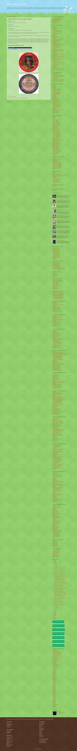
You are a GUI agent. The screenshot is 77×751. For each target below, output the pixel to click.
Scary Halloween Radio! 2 (42, 742)
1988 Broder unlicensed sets (56, 475)
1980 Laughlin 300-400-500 (56, 307)
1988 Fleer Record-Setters (56, 145)
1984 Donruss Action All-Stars (56, 89)
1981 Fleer (53, 117)
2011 (54, 618)
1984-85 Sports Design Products (56, 384)
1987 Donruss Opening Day (56, 100)
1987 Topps (54, 53)
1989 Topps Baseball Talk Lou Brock (57, 296)
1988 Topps (54, 57)
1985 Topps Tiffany (55, 542)
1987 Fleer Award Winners (56, 128)
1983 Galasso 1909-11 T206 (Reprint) (57, 359)
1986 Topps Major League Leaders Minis (58, 50)
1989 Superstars (54, 528)
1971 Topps (54, 698)
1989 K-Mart (54, 519)
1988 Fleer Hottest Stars (55, 142)
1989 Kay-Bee (54, 515)
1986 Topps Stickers (55, 78)
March (55, 566)
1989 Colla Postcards (55, 510)
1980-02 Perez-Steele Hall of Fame (57, 311)
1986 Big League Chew (55, 419)
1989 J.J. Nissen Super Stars (56, 513)
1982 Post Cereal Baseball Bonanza (57, 343)
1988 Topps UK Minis (55, 500)
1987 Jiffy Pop (54, 455)
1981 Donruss (54, 85)
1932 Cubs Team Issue (55, 660)
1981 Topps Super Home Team (56, 31)
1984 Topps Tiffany (55, 541)
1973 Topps (54, 700)
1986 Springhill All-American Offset (57, 434)
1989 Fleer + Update (55, 148)
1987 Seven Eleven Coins (55, 462)
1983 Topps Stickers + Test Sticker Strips (58, 75)
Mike (59, 711)
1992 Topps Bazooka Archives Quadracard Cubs (63, 230)
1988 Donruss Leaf (55, 276)
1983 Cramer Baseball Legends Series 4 (57, 356)
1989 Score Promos (55, 179)
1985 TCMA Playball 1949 (56, 410)
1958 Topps (54, 682)
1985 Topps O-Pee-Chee (55, 252)
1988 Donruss (54, 103)
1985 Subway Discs (55, 407)
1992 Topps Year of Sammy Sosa (61, 220)
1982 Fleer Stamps (55, 160)
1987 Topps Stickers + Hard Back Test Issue (58, 79)
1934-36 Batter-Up (55, 663)
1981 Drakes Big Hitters (55, 550)
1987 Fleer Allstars (55, 127)
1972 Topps (54, 699)
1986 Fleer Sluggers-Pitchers (56, 124)
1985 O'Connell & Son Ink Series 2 (57, 404)
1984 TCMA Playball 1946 (56, 387)
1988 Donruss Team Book (56, 107)
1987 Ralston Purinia (55, 461)
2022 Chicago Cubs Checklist (58, 645)
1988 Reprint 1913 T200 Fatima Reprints (58, 481)
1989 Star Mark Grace (55, 526)
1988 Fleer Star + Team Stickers (56, 167)
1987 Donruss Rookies (55, 101)
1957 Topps (54, 681)
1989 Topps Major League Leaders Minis (58, 68)
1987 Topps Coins (54, 55)
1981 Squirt (54, 325)
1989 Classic (54, 509)
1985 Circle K (54, 395)
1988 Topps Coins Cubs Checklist (58, 585)
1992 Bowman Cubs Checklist (61, 240)
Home (29, 101)
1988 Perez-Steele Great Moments (57, 494)
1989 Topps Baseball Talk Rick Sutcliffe (57, 297)
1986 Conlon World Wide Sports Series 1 (58, 423)
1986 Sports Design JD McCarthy (57, 435)
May (55, 563)
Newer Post (9, 101)
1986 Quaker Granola (55, 438)
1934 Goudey (54, 662)
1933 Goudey (54, 661)
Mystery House (9, 741)
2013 (54, 615)
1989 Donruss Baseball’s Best (56, 110)
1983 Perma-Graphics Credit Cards (57, 363)
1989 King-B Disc (54, 518)
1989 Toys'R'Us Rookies (55, 534)
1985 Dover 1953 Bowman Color (57, 396)
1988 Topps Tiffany (55, 545)
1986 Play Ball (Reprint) (55, 433)
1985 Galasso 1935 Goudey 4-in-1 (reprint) (58, 399)
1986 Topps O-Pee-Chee (55, 253)
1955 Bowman (54, 679)
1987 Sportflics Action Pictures (56, 465)
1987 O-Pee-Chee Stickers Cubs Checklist (60, 575)
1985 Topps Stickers (55, 77)
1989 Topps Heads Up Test (56, 67)
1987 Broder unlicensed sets (56, 446)
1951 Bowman (54, 671)
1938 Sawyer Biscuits (55, 665)
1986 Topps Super (54, 51)
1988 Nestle (54, 492)
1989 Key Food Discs (55, 517)
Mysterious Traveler (9, 742)
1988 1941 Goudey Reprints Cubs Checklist (60, 592)
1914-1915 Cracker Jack (55, 658)
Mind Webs (40, 732)
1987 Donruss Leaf (55, 275)
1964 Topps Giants (55, 692)
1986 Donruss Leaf (55, 274)
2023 (54, 609)
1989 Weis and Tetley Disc (56, 536)
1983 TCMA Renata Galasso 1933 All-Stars (58, 364)
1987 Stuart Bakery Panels (56, 467)
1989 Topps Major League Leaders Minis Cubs (60, 582)
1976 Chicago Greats (55, 704)
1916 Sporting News (55, 659)
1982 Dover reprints (55, 336)
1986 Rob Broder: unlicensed (56, 420)
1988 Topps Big (54, 59)
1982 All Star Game (55, 330)
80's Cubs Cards (16, 4)
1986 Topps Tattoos (55, 52)
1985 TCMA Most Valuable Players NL (57, 411)
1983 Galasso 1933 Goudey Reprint (57, 358)
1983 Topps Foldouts (55, 36)
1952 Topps (54, 672)
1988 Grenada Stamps (55, 482)
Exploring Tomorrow (9, 724)
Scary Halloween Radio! (42, 741)
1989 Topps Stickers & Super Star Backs (58, 81)
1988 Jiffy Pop (54, 486)
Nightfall (40, 733)
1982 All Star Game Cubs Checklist (59, 579)
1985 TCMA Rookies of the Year (56, 412)
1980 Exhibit (54, 305)
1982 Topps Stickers (55, 74)
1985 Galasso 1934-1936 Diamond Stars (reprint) (59, 398)
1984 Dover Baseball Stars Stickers (57, 280)
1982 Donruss (54, 86)
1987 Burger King (54, 447)
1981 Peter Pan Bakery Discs (56, 323)
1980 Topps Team (54, 28)
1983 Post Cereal (54, 362)
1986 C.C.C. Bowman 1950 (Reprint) (57, 421)
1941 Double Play (54, 667)
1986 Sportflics (54, 436)
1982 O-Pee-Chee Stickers (56, 262)
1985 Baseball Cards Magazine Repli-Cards (58, 393)
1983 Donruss (54, 87)
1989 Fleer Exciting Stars (55, 150)
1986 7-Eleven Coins (55, 418)
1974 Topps (54, 701)
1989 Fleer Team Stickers (55, 168)
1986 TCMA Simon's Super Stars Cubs (59, 570)
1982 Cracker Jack (55, 332)
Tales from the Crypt (42, 723)
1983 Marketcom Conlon (55, 361)
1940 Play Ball (54, 666)
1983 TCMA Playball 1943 (56, 366)
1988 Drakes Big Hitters (55, 556)
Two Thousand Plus (9, 725)
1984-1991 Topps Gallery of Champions (57, 39)
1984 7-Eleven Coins (55, 374)
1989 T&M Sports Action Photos (56, 530)
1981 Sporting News (55, 324)
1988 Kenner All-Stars (55, 489)
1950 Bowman (54, 669)
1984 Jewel (54, 380)
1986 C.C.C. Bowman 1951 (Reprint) (57, 422)
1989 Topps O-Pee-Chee (55, 258)
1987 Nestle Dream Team (55, 459)
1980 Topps (54, 26)
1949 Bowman (54, 668)
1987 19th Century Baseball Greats (57, 450)
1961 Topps (54, 685)
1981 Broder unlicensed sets (56, 317)
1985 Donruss (54, 91)
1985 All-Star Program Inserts (56, 392)
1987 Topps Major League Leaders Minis (58, 56)
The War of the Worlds (42, 740)
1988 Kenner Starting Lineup (56, 488)
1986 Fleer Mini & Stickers (56, 125)
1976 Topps (54, 703)
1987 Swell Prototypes (55, 468)
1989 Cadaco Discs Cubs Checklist (59, 589)
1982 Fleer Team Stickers (55, 161)
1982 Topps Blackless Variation (56, 33)
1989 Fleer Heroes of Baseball (56, 151)
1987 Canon (54, 448)
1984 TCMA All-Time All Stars (56, 385)
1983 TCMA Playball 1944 (56, 367)
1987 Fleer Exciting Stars (55, 129)
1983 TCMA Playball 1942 (56, 365)
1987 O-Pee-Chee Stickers (56, 267)
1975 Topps (54, 702)
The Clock (40, 725)
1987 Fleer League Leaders (56, 132)
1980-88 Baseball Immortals (56, 302)
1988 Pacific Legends (55, 493)
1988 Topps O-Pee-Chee (55, 257)
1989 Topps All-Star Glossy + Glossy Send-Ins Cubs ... (61, 594)
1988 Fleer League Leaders (56, 143)
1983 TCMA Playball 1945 (56, 368)
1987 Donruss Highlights (55, 99)
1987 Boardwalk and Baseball (56, 445)
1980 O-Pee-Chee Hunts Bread (56, 309)
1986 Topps (54, 48)
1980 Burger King (54, 303)
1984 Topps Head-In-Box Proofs (56, 40)
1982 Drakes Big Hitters (55, 551)
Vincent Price (41, 736)
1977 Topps (54, 705)
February (55, 606)
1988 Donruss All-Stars (55, 104)
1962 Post (53, 689)
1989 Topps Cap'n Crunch (56, 532)
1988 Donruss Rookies (55, 106)
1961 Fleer (53, 686)
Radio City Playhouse (9, 744)
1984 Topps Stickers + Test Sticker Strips (58, 76)
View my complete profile (60, 712)
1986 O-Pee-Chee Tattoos (55, 254)
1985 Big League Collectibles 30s (57, 394)
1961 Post (53, 687)
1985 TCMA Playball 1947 (56, 408)
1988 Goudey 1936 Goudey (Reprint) (57, 483)
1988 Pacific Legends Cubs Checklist (59, 604)
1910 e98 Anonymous (55, 650)
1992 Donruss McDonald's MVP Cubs (59, 591)
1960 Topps (54, 684)
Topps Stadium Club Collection (58, 629)
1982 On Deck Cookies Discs (56, 342)
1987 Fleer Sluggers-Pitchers (56, 136)
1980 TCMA (54, 312)
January (55, 607)
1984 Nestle (54, 383)
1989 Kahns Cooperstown (56, 514)
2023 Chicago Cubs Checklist (58, 641)
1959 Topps (54, 683)
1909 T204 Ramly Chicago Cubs (56, 652)
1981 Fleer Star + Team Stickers (56, 159)
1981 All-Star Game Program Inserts (57, 316)
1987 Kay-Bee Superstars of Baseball (57, 456)
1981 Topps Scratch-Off (55, 30)
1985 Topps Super (54, 47)
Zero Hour (8, 746)
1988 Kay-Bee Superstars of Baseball (57, 487)
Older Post (49, 101)
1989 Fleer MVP (54, 153)
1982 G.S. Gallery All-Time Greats (57, 338)
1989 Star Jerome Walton (55, 525)
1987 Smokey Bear (55, 463)
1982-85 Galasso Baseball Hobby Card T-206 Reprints (59, 339)
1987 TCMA (54, 469)
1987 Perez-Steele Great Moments (57, 460)
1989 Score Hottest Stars (55, 178)
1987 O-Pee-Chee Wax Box (56, 256)
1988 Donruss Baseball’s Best (56, 105)
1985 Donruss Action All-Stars (56, 92)
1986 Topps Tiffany (55, 543)
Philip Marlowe (9, 731)
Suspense (40, 734)
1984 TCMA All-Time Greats (56, 386)
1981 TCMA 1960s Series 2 (56, 326)
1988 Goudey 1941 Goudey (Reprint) (57, 484)
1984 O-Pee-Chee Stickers (56, 264)
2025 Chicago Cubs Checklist (58, 633)
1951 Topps (54, 670)
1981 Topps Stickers (55, 73)
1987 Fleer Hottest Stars (55, 131)
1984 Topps (54, 38)
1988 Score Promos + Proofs (56, 173)
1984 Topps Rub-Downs (55, 41)
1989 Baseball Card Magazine (56, 505)
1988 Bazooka (54, 474)
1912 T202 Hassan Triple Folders (57, 657)
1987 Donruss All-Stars (55, 98)
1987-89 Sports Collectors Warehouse (57, 464)
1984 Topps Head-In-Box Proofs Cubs (59, 573)
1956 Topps (54, 680)
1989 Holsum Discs (55, 512)
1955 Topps (54, 678)
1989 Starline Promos (55, 527)
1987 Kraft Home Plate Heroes (56, 457)
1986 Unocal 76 (54, 441)
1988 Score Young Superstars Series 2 (57, 174)
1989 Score (54, 177)
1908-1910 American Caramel (56, 653)
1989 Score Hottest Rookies (56, 180)
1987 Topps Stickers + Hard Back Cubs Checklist (61, 576)
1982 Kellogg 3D (54, 340)
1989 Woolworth (54, 537)
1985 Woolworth (54, 414)
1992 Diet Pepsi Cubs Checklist (61, 215)
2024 (54, 562)
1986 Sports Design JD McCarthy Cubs (59, 588)
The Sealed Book (41, 735)
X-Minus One (8, 723)
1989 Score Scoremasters (55, 181)
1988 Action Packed (55, 473)
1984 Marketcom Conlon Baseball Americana (58, 381)
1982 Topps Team (54, 34)
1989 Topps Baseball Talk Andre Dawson (58, 294)
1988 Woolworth (54, 501)
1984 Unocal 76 (54, 388)
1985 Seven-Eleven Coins (56, 405)
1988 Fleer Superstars (55, 146)
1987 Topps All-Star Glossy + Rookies (57, 54)
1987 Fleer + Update (55, 126)
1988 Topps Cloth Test (55, 60)
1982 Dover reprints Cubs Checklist (59, 601)
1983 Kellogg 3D (54, 360)
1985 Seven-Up (54, 406)
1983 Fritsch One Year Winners (56, 357)
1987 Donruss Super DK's (56, 102)
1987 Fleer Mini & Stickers (56, 134)
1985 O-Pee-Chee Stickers (56, 265)
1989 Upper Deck (54, 186)
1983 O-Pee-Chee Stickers (56, 263)
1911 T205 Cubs (54, 651)
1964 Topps (54, 691)
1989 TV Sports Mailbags (55, 535)
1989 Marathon (54, 520)
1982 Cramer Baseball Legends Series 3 (57, 333)
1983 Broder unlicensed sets (56, 355)
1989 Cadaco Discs (55, 508)
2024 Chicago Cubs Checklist (58, 637)
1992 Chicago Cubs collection (58, 625)
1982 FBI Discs (54, 337)
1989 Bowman (54, 190)
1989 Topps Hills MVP (55, 533)
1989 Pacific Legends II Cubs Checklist (59, 595)
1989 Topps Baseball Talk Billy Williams (58, 293)
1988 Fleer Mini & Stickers (56, 144)
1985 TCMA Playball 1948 (56, 409)
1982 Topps (54, 32)
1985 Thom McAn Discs (55, 413)
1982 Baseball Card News (56, 331)
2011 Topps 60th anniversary (58, 621)
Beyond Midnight (41, 724)
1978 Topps (54, 706)
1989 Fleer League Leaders (56, 152)
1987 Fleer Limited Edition (56, 133)
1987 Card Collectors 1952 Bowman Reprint (58, 449)
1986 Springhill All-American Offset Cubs (60, 567)
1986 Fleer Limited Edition (56, 123)
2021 (54, 612)
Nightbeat (8, 743)
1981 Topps (54, 29)
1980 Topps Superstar (55, 27)
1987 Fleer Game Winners (56, 130)
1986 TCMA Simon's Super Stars (57, 439)
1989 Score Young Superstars (56, 182)
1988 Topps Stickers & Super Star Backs (58, 80)
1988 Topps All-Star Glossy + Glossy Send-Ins (58, 58)
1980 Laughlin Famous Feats (56, 308)
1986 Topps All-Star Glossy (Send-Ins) (57, 49)
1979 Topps (54, 707)
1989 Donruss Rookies (55, 111)
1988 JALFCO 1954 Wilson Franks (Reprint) (58, 485)
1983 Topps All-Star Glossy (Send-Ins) (57, 37)
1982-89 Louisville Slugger (56, 341)
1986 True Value (54, 440)
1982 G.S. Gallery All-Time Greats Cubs (59, 569)
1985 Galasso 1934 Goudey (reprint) (57, 397)
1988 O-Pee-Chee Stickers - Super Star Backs (58, 268)
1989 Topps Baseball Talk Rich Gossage (57, 298)
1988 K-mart (54, 491)
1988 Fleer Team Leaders (55, 147)
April (55, 565)
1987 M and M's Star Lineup (56, 458)
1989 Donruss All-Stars (55, 109)
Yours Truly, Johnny (9, 745)
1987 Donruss (54, 97)
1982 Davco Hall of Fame (56, 334)
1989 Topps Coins (54, 66)
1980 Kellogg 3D (54, 306)
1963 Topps (54, 690)
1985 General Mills (55, 282)
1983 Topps (54, 35)
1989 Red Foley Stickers (55, 288)
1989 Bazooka (54, 506)
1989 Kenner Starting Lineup (56, 516)
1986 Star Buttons (54, 437)
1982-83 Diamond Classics (56, 335)
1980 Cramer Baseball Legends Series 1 (57, 304)
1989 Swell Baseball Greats (56, 529)
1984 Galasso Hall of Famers (56, 379)
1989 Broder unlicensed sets (56, 507)
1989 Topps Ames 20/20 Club (56, 531)
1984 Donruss (54, 88)
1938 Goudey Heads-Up (55, 664)
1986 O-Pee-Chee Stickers (56, 266)
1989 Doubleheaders (55, 511)
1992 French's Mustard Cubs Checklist (62, 235)
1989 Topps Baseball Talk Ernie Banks (57, 295)
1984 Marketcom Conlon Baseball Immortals (58, 382)
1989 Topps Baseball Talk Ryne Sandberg (62, 225)
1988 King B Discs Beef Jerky (56, 490)
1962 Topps (54, 688)
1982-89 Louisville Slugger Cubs (58, 598)
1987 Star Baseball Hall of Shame (57, 466)
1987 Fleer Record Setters (56, 135)
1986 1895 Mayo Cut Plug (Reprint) (57, 430)
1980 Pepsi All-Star (55, 310)
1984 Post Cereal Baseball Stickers (57, 281)
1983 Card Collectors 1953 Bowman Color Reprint (59, 354)
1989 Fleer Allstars (55, 149)
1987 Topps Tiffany (55, 544)
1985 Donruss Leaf (55, 273)
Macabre (40, 731)
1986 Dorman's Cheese (55, 424)
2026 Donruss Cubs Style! (56, 22)
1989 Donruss (54, 108)
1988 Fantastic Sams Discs (56, 480)
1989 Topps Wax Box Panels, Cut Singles (58, 69)
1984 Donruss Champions (56, 90)
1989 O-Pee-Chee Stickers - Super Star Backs (58, 269)
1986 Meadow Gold (55, 431)
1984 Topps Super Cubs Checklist (58, 572)
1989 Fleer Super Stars (55, 154)
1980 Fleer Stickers (55, 158)
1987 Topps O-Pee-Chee (55, 255)
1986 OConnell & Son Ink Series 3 (57, 432)
